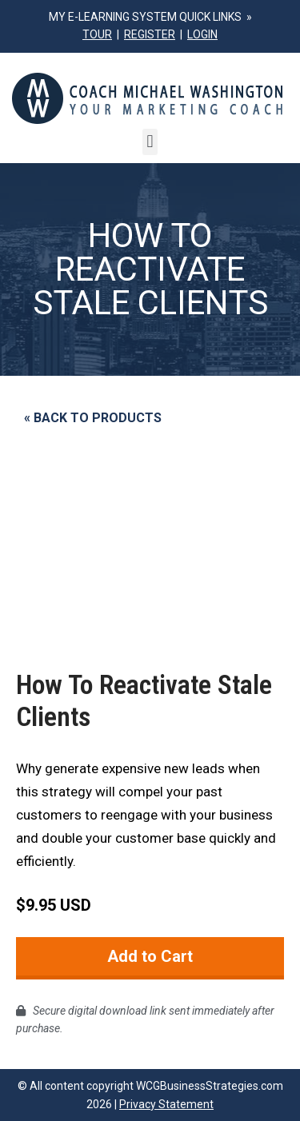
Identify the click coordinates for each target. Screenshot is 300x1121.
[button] (150, 142)
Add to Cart (150, 956)
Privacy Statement (166, 1104)
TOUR (97, 34)
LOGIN (202, 34)
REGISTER (149, 34)
